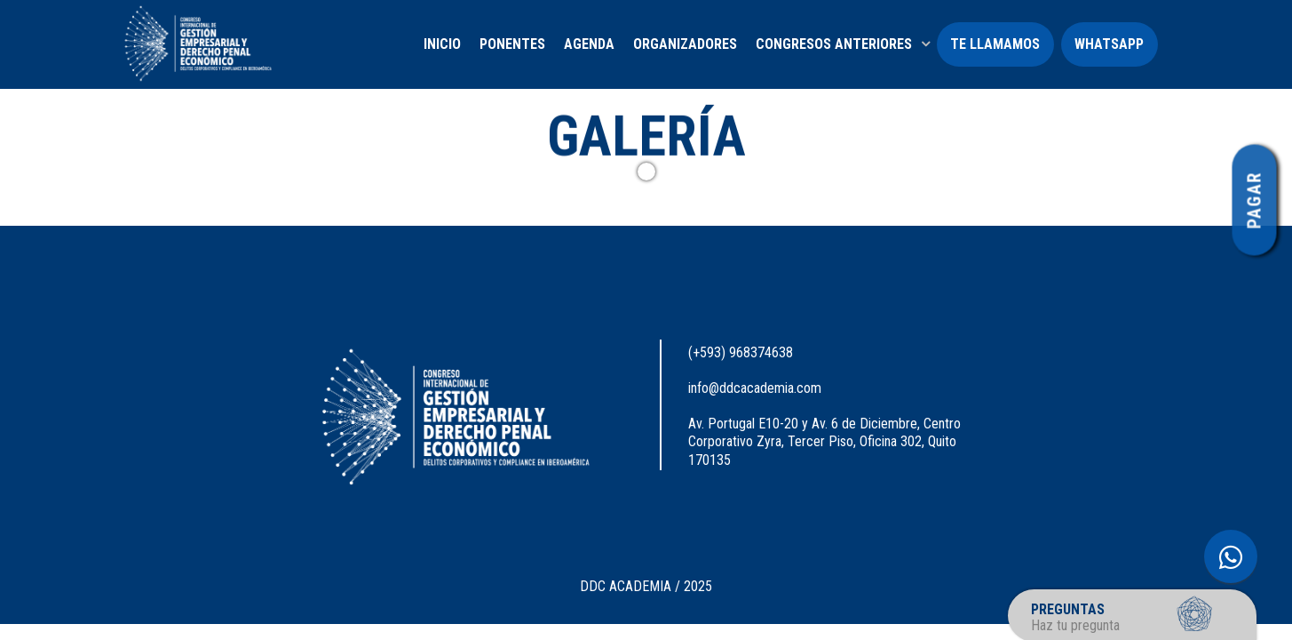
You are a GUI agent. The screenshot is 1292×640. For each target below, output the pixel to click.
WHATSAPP (1109, 44)
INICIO (442, 44)
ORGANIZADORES (685, 44)
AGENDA (589, 44)
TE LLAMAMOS (995, 44)
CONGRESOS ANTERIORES (834, 44)
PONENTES (512, 44)
